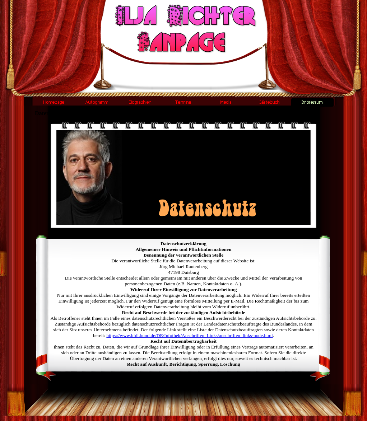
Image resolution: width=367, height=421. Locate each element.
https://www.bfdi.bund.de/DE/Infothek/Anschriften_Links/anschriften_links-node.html (189, 335)
